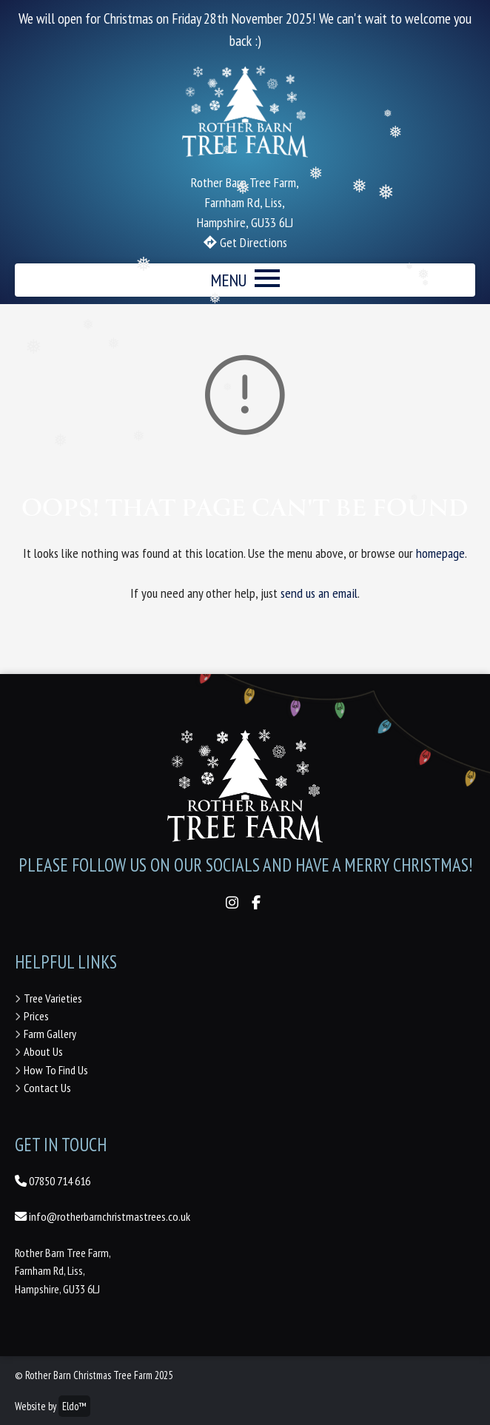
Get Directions (252, 242)
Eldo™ (74, 1406)
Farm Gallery (50, 1033)
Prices (36, 1015)
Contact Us (47, 1087)
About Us (43, 1051)
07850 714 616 (52, 1180)
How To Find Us (56, 1069)
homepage (440, 553)
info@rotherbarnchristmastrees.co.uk (102, 1216)
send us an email (319, 593)
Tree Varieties (53, 998)
